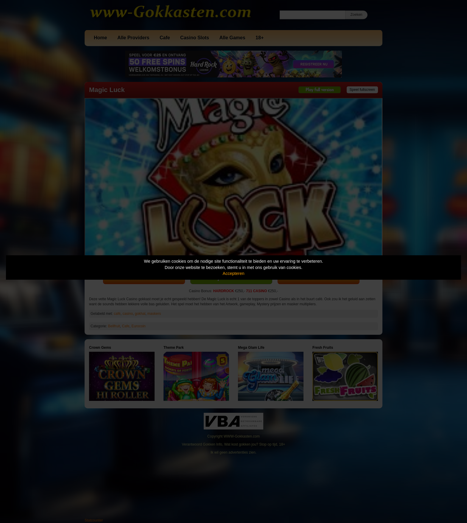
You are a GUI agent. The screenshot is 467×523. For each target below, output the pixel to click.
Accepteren (234, 273)
